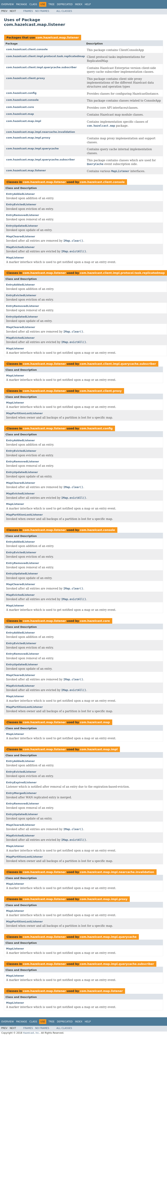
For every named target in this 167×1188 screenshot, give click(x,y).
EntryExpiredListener (21, 782)
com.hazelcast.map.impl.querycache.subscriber (40, 159)
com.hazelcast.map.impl (23, 121)
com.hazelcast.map (20, 113)
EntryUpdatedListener (22, 225)
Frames (28, 11)
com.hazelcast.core (20, 107)
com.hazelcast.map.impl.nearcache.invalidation (40, 131)
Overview (7, 4)
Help (88, 4)
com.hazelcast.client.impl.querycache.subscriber (41, 67)
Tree (51, 4)
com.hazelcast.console (22, 99)
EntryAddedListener (20, 193)
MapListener (15, 257)
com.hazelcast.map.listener (57, 37)
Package (21, 4)
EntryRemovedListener (22, 215)
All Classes (64, 11)
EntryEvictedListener (21, 204)
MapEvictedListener (20, 247)
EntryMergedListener (21, 793)
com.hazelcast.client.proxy (25, 78)
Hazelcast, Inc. (31, 1032)
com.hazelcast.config (21, 92)
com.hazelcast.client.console (27, 49)
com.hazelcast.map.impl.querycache (32, 148)
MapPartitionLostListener (24, 413)
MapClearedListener (20, 236)
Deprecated (65, 4)
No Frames (42, 11)
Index (79, 4)
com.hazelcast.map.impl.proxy (28, 137)
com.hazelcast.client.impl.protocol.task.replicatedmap (45, 56)
